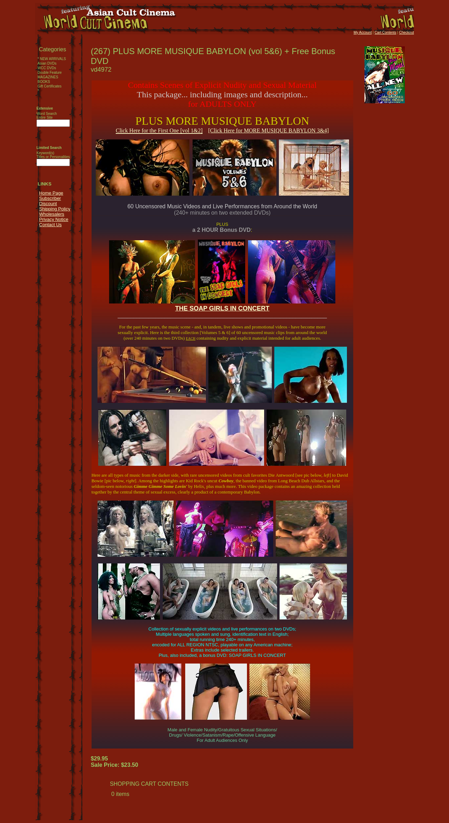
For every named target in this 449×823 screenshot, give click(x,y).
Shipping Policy (55, 208)
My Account (363, 32)
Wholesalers (52, 214)
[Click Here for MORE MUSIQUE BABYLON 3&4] (268, 130)
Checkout (406, 32)
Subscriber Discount (50, 201)
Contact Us (50, 224)
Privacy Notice (53, 219)
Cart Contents (385, 32)
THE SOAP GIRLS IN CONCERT (222, 308)
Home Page (51, 193)
